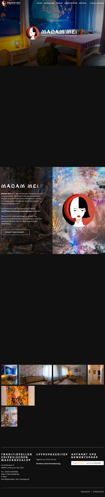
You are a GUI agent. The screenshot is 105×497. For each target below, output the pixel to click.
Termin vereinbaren (15, 232)
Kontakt (83, 3)
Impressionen (70, 3)
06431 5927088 (11, 472)
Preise (59, 3)
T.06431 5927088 (97, 3)
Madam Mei (49, 3)
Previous (89, 60)
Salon (39, 3)
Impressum (85, 492)
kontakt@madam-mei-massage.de (15, 479)
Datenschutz (98, 492)
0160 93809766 (12, 474)
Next (97, 60)
